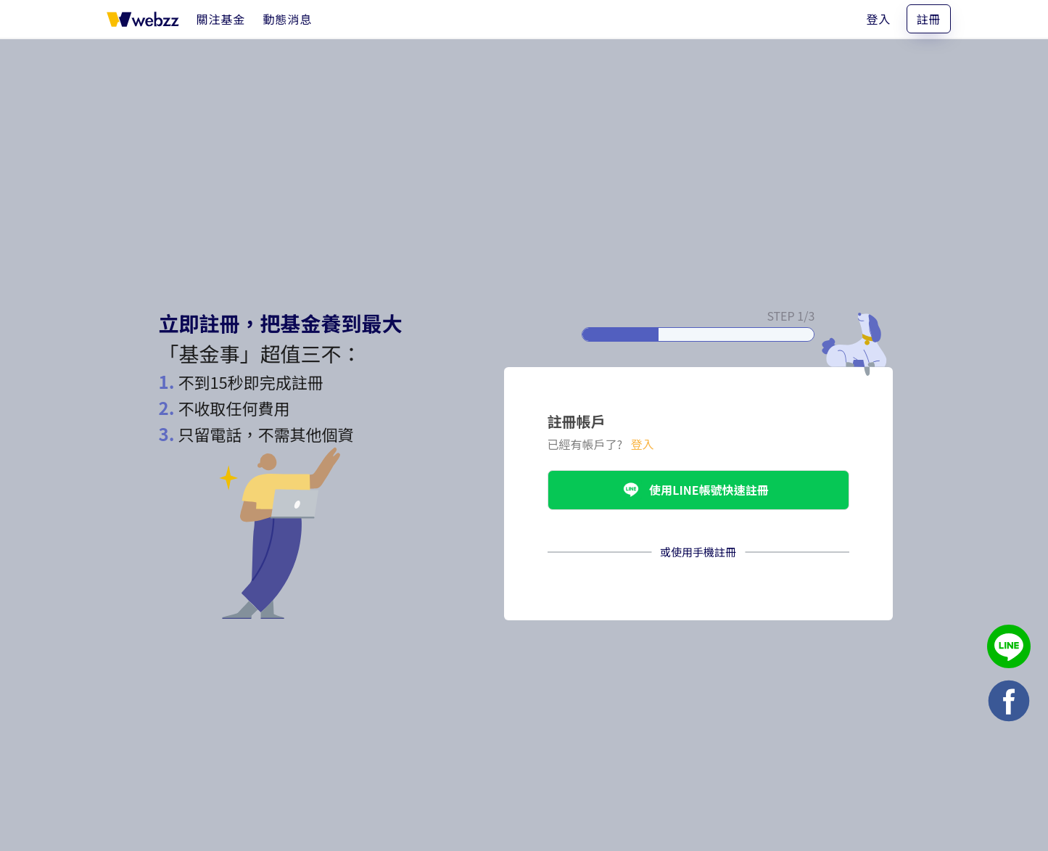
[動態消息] (288, 19)
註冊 (928, 19)
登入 (878, 19)
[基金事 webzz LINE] (1009, 648)
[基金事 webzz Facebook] (1009, 702)
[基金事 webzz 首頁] (143, 19)
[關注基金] (221, 19)
